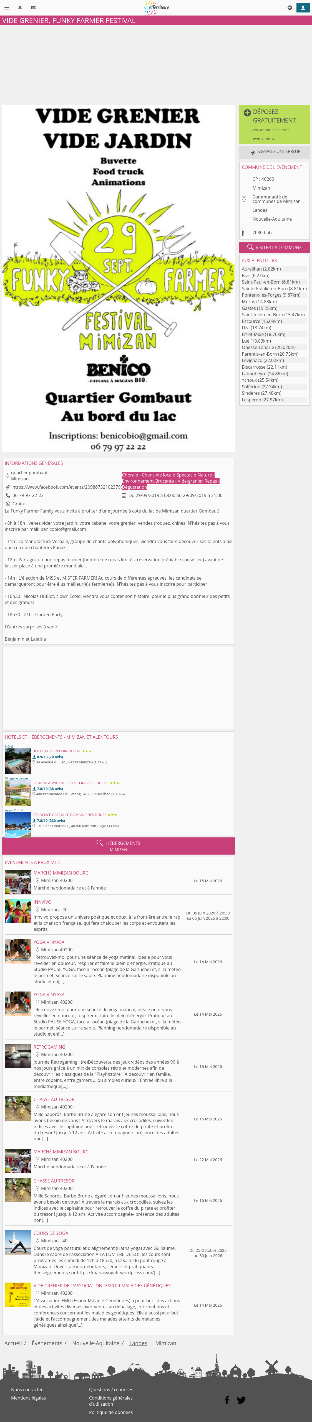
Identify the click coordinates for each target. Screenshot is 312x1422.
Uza (246, 328)
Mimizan (261, 188)
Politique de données (111, 1412)
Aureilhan (252, 269)
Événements (47, 1343)
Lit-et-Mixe (253, 334)
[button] (274, 124)
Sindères (251, 393)
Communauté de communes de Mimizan (277, 199)
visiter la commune (274, 247)
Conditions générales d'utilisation (111, 1401)
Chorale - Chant (138, 475)
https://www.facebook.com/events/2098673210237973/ (69, 487)
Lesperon (251, 400)
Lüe (245, 341)
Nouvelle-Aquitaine (272, 219)
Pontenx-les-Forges (261, 295)
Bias (246, 275)
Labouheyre (254, 374)
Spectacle (187, 475)
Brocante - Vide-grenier (179, 481)
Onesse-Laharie (258, 347)
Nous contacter (27, 1390)
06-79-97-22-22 (28, 495)
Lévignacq (252, 360)
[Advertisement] (156, 64)
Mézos (248, 302)
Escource (251, 321)
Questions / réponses (111, 1390)
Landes (260, 210)
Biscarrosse (254, 367)
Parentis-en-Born (259, 354)
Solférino (251, 387)
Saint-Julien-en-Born (262, 315)
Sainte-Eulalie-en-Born (265, 289)
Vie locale (166, 475)
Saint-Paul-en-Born (261, 282)
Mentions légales (28, 1398)
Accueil (13, 1343)
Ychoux (249, 380)
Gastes (249, 308)
